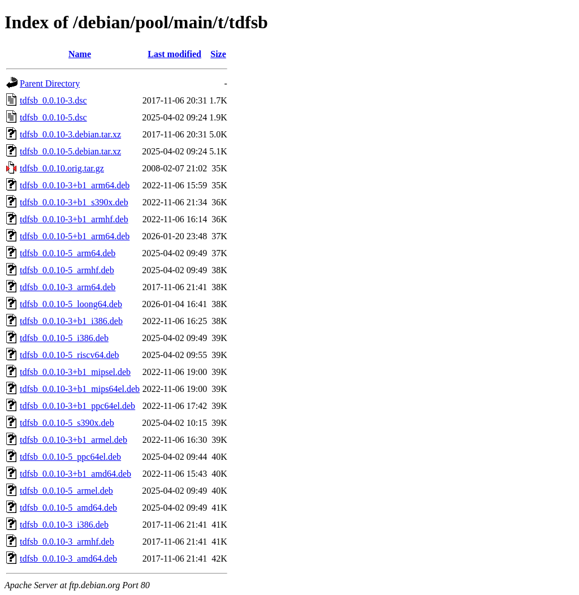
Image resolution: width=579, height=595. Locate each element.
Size (218, 54)
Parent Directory (50, 83)
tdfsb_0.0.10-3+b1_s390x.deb (74, 202)
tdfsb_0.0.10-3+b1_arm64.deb (74, 185)
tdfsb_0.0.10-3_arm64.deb (67, 287)
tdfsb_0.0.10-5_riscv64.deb (69, 355)
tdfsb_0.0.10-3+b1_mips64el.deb (80, 389)
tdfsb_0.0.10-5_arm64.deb (67, 253)
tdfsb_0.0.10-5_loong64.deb (71, 304)
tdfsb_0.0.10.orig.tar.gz (62, 168)
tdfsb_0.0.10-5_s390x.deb (67, 423)
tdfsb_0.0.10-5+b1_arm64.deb (74, 236)
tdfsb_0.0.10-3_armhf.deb (67, 541)
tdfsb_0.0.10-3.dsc (53, 100)
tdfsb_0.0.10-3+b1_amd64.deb (75, 473)
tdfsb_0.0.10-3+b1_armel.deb (73, 440)
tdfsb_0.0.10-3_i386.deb (64, 524)
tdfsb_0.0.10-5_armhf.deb (67, 270)
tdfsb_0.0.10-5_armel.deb (66, 490)
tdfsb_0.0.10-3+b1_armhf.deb (74, 219)
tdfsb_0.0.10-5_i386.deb (64, 338)
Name (79, 54)
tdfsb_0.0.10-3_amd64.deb (68, 558)
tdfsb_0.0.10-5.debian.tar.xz (70, 151)
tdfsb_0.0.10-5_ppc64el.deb (70, 457)
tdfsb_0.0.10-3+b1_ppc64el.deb (77, 406)
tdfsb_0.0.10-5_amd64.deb (68, 507)
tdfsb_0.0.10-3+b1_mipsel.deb (75, 372)
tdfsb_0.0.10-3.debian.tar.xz (70, 134)
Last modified (174, 54)
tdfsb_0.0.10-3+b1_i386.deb (71, 321)
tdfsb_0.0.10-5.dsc (53, 117)
